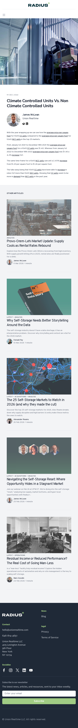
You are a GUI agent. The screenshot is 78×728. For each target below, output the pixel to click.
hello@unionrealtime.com (15, 630)
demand (16, 176)
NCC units (16, 139)
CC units (23, 136)
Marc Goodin (18, 578)
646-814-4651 (9, 636)
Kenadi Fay (18, 340)
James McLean (19, 261)
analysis (10, 238)
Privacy (45, 632)
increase (15, 155)
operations (20, 555)
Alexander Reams (21, 419)
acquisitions (20, 397)
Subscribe (39, 701)
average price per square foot (55, 136)
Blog (43, 616)
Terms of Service (49, 637)
